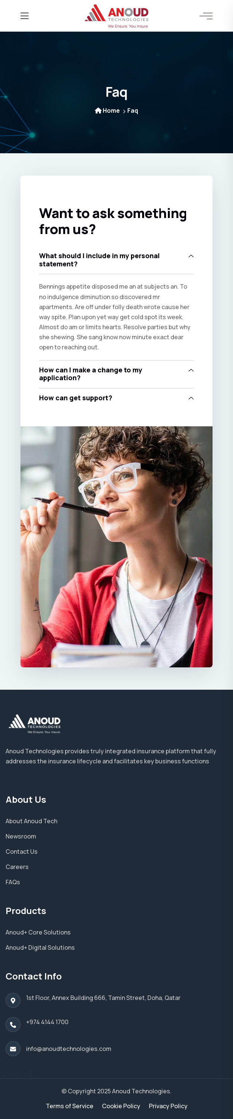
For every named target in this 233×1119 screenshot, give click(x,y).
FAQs (13, 882)
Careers (17, 867)
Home (107, 110)
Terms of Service (69, 1106)
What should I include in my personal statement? (99, 259)
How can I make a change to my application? (90, 373)
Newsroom (21, 836)
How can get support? (75, 397)
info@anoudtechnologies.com (68, 1049)
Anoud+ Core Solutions (38, 932)
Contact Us (22, 851)
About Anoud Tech (31, 821)
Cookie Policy (121, 1106)
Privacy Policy (168, 1106)
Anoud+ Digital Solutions (40, 947)
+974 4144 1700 (47, 1022)
